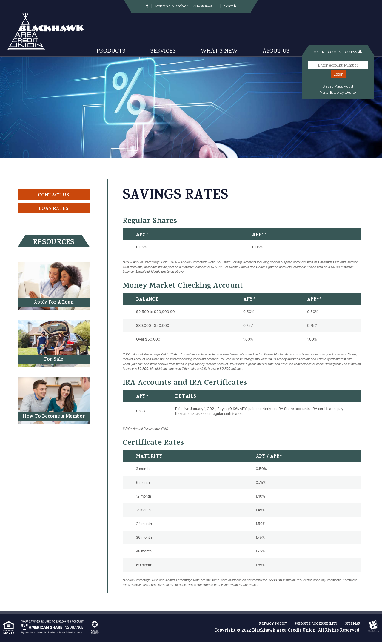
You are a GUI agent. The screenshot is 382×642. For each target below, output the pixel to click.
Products (110, 51)
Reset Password (338, 87)
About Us (276, 51)
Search (230, 7)
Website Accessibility (316, 624)
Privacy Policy (273, 624)
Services (163, 51)
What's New (219, 51)
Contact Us (53, 195)
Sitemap (353, 624)
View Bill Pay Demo (338, 93)
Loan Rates (53, 209)
